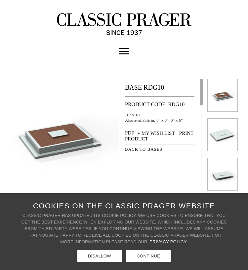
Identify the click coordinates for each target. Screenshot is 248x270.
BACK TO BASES (143, 149)
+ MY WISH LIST (156, 133)
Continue (148, 256)
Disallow (99, 256)
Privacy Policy (168, 241)
